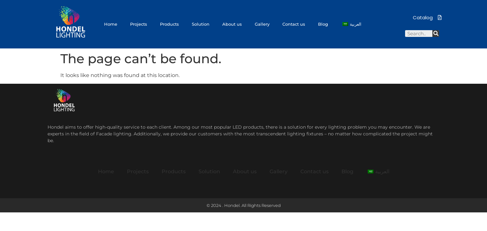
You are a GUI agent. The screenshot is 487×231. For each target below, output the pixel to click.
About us (232, 24)
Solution (200, 24)
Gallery (262, 24)
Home (110, 24)
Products (169, 24)
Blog (323, 24)
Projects (138, 24)
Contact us (293, 24)
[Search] (435, 33)
